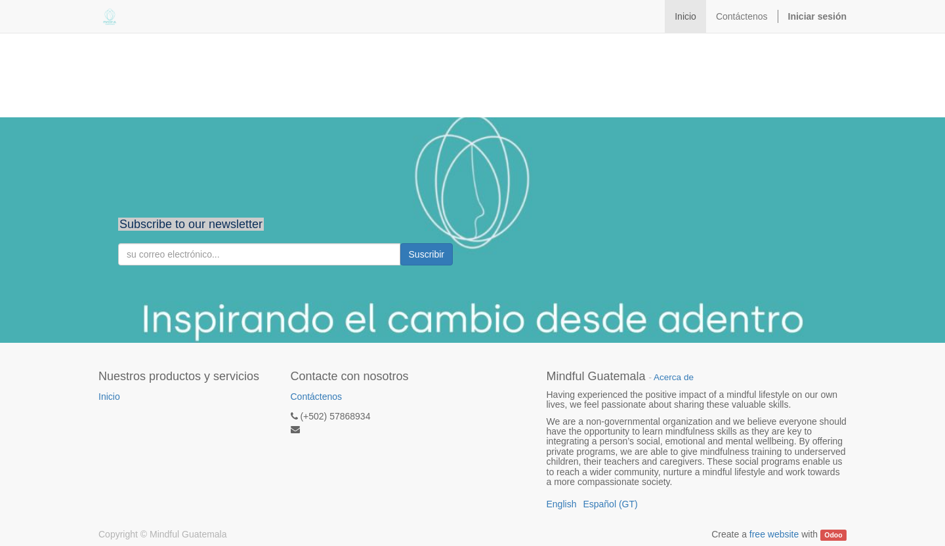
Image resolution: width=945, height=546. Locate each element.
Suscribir (426, 254)
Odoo (833, 535)
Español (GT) (610, 504)
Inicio (109, 396)
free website (774, 534)
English (562, 504)
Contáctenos (317, 396)
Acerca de (674, 377)
